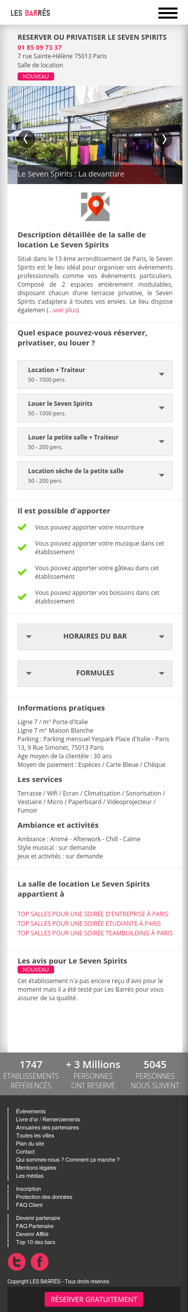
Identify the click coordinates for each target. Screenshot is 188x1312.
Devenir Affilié (32, 1234)
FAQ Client (29, 1205)
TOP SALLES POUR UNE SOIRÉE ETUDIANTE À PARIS (89, 923)
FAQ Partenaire (35, 1226)
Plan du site (30, 1144)
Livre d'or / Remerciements (48, 1119)
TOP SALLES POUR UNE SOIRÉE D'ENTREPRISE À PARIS (93, 914)
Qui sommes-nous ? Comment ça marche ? (68, 1160)
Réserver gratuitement (94, 1299)
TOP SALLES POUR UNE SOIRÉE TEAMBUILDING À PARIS (95, 933)
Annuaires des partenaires (47, 1127)
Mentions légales (36, 1168)
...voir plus (63, 310)
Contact (25, 1152)
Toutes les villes (35, 1136)
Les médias (30, 1176)
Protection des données (44, 1197)
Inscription (28, 1189)
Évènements (31, 1111)
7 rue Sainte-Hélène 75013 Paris (62, 56)
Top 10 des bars (35, 1242)
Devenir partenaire (38, 1218)
